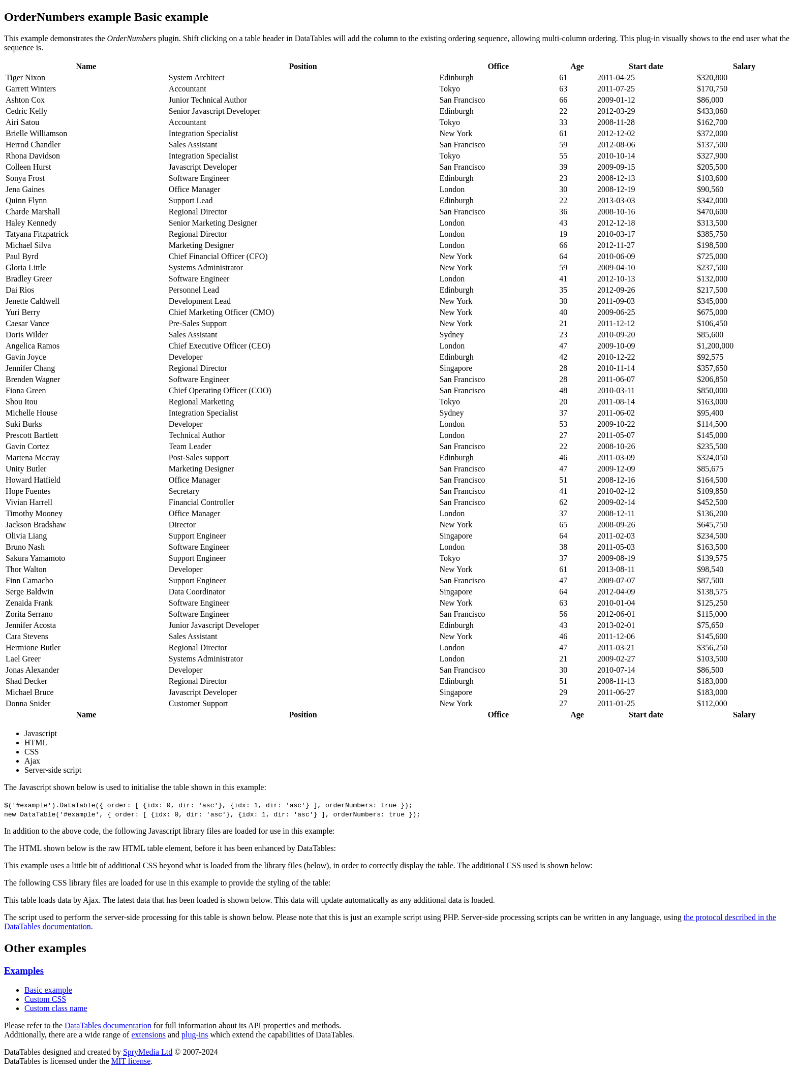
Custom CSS (45, 999)
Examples (24, 970)
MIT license (130, 1061)
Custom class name (55, 1008)
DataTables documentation (108, 1025)
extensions (148, 1034)
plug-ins (194, 1034)
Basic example (48, 990)
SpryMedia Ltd (147, 1052)
